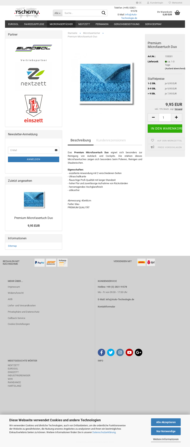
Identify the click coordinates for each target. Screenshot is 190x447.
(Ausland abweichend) (175, 68)
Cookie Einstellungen (19, 324)
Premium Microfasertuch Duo (33, 218)
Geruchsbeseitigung (127, 24)
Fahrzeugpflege (34, 24)
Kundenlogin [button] (155, 2)
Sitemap (12, 246)
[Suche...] (57, 13)
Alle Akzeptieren (166, 422)
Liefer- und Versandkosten (22, 305)
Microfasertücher (61, 24)
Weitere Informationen (166, 439)
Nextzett (84, 24)
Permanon (102, 24)
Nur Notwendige (166, 431)
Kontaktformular (106, 306)
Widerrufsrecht (16, 293)
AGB (10, 299)
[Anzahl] (165, 117)
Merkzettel (175, 2)
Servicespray (153, 24)
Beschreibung (81, 140)
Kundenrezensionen (111, 140)
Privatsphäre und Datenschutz (23, 311)
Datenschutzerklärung (104, 432)
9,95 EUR (34, 225)
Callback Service (16, 318)
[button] (138, 3)
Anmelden (33, 159)
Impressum (14, 286)
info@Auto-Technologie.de (120, 299)
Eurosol (13, 24)
